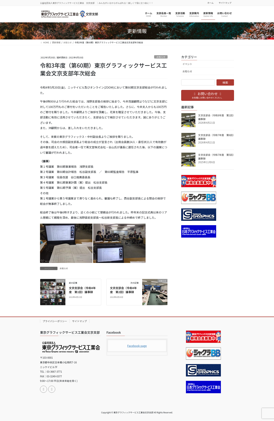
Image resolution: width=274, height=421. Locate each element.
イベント (187, 64)
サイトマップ (225, 2)
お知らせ (160, 57)
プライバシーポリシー (55, 321)
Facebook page (137, 346)
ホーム (210, 2)
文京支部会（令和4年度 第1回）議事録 (82, 290)
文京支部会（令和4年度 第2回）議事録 (123, 290)
